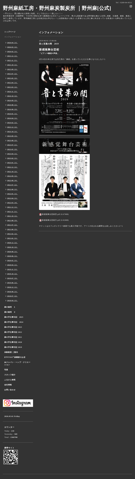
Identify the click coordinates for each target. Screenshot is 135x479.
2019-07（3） (12, 278)
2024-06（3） (12, 109)
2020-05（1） (12, 260)
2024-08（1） (12, 105)
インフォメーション (12, 37)
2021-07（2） (12, 225)
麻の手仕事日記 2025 (13, 317)
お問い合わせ (10, 390)
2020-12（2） (12, 243)
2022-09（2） (12, 176)
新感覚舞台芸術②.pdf (51, 214)
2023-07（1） (12, 145)
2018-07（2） (12, 296)
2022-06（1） (12, 189)
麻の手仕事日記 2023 (13, 327)
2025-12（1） (12, 56)
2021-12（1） (12, 207)
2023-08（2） (12, 140)
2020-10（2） (12, 247)
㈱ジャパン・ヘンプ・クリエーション (17, 363)
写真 (6, 370)
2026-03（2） (12, 47)
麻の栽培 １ (10, 307)
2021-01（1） (12, 238)
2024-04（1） (12, 118)
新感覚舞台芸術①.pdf (51, 220)
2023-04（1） (12, 154)
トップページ (10, 32)
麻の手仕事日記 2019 (13, 347)
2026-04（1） (12, 42)
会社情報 (8, 385)
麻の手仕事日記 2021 (13, 337)
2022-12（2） (12, 167)
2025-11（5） (12, 60)
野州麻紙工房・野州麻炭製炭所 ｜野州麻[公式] (57, 8)
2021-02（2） (12, 234)
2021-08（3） (12, 220)
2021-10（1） (12, 216)
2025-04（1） (12, 82)
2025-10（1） (12, 65)
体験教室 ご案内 (11, 352)
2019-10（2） (12, 274)
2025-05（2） (12, 78)
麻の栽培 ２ (10, 312)
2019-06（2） (12, 283)
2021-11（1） (12, 211)
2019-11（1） (12, 269)
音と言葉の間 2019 (49, 44)
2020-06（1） (12, 256)
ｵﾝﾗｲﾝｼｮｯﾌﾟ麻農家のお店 (14, 357)
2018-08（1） (12, 291)
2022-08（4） (12, 180)
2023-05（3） (12, 149)
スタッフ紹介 (10, 375)
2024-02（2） (12, 122)
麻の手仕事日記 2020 (13, 342)
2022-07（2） (12, 185)
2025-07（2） (12, 74)
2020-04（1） (12, 265)
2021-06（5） (12, 229)
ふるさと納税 (10, 380)
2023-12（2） (12, 127)
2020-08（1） (12, 251)
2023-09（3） (12, 136)
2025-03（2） (12, 87)
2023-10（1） (12, 131)
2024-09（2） (12, 100)
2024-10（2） (12, 96)
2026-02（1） (12, 51)
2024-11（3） (12, 91)
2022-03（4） (12, 203)
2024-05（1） (12, 114)
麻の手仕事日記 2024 (13, 322)
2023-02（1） (12, 158)
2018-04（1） (12, 300)
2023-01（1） (12, 162)
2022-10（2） (12, 171)
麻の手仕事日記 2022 (13, 332)
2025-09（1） (12, 69)
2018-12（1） (12, 287)
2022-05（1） (12, 194)
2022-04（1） (12, 198)
